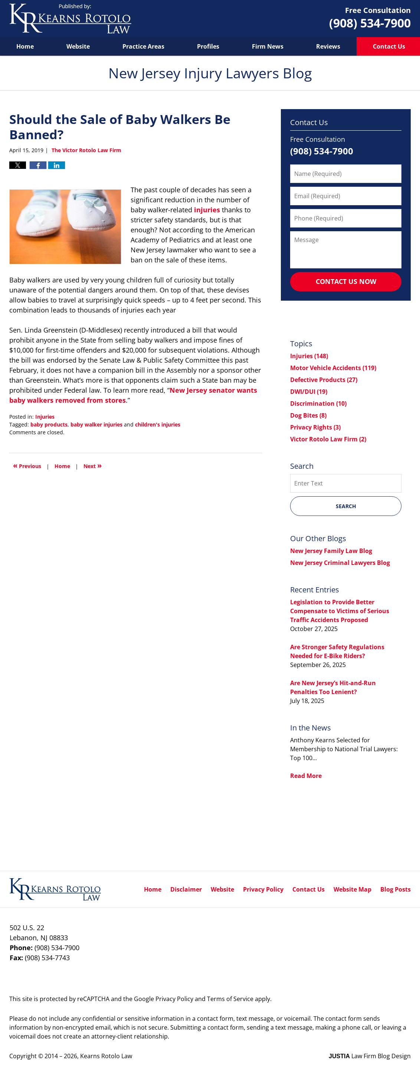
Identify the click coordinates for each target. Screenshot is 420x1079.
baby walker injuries (96, 424)
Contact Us (308, 889)
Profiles (208, 46)
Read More (306, 776)
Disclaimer (186, 889)
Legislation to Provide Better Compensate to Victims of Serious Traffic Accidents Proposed (339, 611)
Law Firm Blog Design (370, 1056)
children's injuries (157, 424)
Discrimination (318, 403)
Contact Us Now (346, 281)
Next (92, 465)
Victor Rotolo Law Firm (328, 439)
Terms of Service (230, 999)
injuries (207, 209)
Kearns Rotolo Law (106, 1056)
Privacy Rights (315, 427)
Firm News (267, 46)
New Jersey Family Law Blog (331, 551)
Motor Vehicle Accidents (333, 368)
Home (25, 46)
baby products (49, 424)
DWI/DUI (308, 392)
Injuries (45, 416)
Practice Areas (143, 46)
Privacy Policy (263, 889)
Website (78, 46)
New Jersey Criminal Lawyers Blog (340, 563)
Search (346, 506)
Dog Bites (308, 415)
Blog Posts (395, 889)
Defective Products (323, 380)
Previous (27, 465)
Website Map (352, 889)
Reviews (328, 46)
